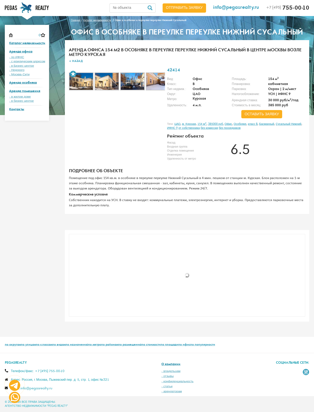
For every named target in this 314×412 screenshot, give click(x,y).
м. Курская (189, 124)
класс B (253, 124)
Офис (228, 124)
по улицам (28, 344)
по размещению (130, 344)
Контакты (16, 109)
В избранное (73, 74)
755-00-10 (287, 8)
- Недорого (16, 70)
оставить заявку (262, 114)
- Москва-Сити (19, 74)
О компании (170, 364)
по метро (94, 344)
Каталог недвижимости (27, 43)
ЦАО (177, 124)
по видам (58, 344)
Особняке (240, 124)
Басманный (266, 124)
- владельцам (170, 371)
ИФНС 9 (172, 128)
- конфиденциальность (177, 381)
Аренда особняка (23, 82)
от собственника (189, 128)
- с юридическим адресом (27, 61)
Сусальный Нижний (288, 124)
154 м (201, 124)
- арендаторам (171, 391)
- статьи (166, 386)
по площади (169, 344)
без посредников (230, 128)
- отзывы (167, 376)
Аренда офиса (20, 51)
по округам (13, 344)
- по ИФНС (16, 57)
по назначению (76, 344)
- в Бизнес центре (21, 65)
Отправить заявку (184, 8)
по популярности (202, 344)
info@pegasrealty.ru (236, 8)
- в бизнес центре (21, 100)
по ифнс (184, 344)
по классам (44, 344)
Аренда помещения (24, 91)
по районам (109, 344)
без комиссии (209, 128)
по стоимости (151, 344)
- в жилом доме (20, 96)
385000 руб (215, 124)
